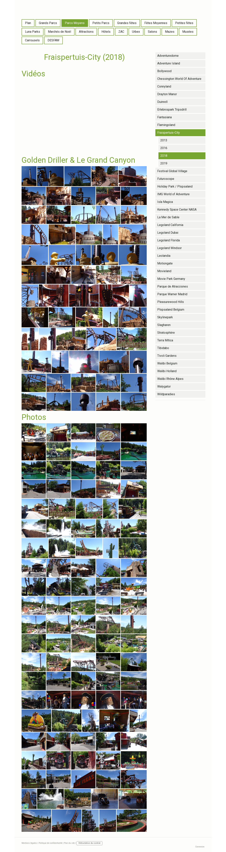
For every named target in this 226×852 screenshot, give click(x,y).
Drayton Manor (167, 94)
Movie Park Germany (171, 279)
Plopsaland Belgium (170, 309)
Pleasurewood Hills (170, 302)
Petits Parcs (100, 23)
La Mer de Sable (168, 217)
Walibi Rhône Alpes (170, 379)
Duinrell (162, 102)
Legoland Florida (168, 240)
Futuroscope (165, 179)
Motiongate (165, 263)
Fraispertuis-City (168, 132)
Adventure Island (168, 63)
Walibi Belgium (167, 363)
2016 (163, 148)
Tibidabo (163, 348)
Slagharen (164, 325)
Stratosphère (166, 332)
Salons (152, 31)
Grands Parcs (48, 23)
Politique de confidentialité (50, 843)
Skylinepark (165, 317)
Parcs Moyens (75, 23)
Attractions (86, 31)
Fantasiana (164, 117)
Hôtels (105, 31)
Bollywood (164, 71)
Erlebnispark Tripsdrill (172, 109)
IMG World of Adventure (173, 194)
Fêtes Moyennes (155, 23)
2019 (163, 163)
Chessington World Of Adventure (179, 79)
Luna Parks (32, 31)
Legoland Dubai (167, 232)
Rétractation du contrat (89, 843)
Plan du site (69, 843)
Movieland (164, 271)
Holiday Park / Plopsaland (175, 186)
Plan (28, 23)
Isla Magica (165, 202)
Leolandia (163, 256)
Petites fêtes (184, 23)
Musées (187, 31)
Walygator (164, 386)
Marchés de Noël (59, 31)
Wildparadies (166, 394)
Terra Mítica (165, 340)
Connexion (199, 846)
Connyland (164, 86)
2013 (163, 140)
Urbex (136, 31)
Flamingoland (166, 125)
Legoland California (170, 225)
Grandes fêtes (126, 23)
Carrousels (32, 40)
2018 (163, 156)
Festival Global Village (172, 171)
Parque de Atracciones (172, 286)
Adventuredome (168, 56)
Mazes (169, 31)
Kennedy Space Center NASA (177, 209)
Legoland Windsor (169, 248)
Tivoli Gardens (167, 356)
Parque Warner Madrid (172, 294)
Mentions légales (29, 843)
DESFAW (53, 40)
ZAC (121, 31)
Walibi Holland (167, 371)
